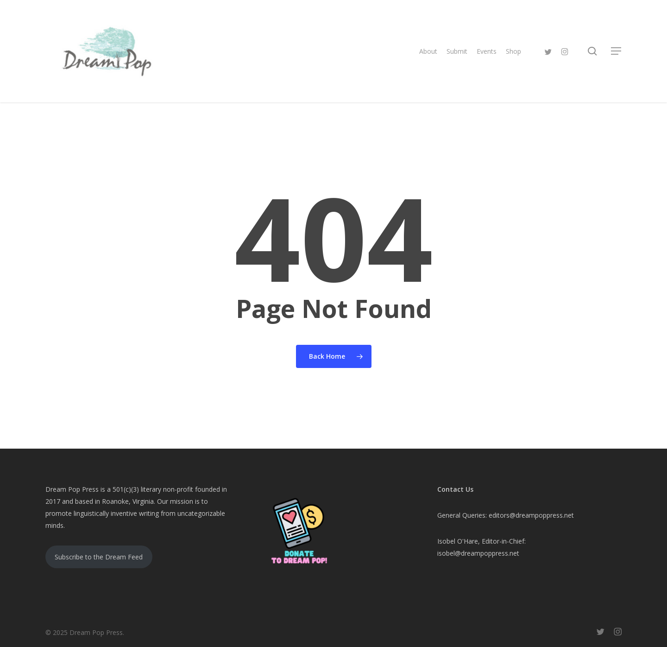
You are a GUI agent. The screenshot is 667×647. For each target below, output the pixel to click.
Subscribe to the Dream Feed (99, 556)
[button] (616, 51)
